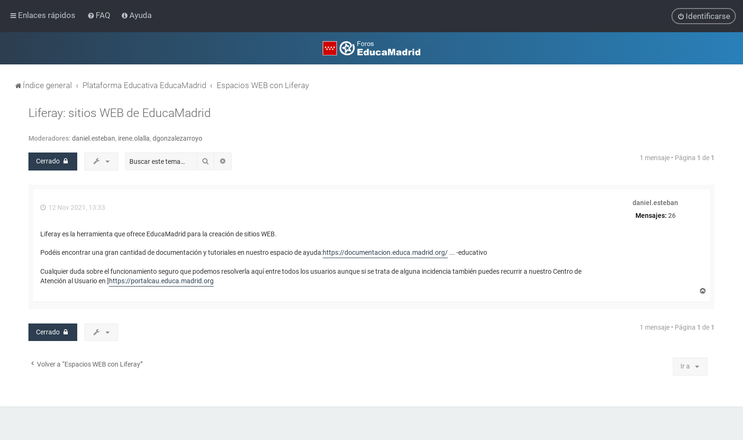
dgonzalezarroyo (177, 138)
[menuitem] (100, 15)
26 (672, 215)
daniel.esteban (93, 138)
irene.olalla (134, 138)
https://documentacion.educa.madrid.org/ (385, 252)
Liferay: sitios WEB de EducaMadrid (119, 113)
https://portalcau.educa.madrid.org (161, 281)
